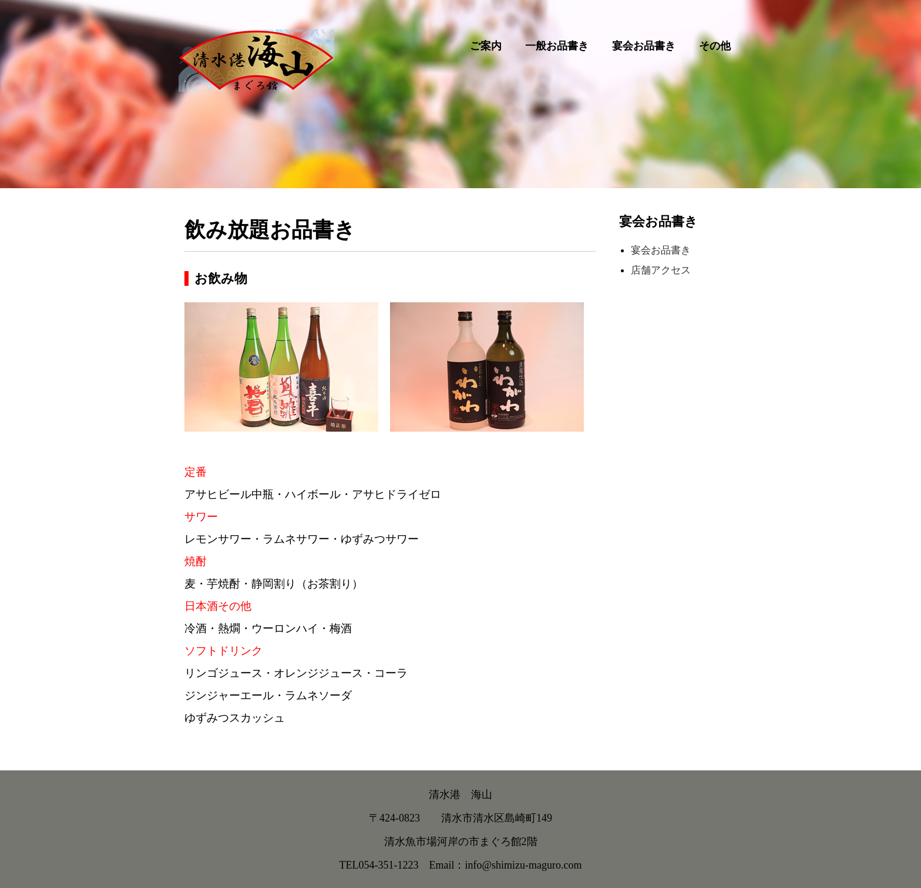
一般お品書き (557, 45)
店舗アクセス (661, 270)
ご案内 (486, 45)
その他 (715, 45)
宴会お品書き (643, 45)
